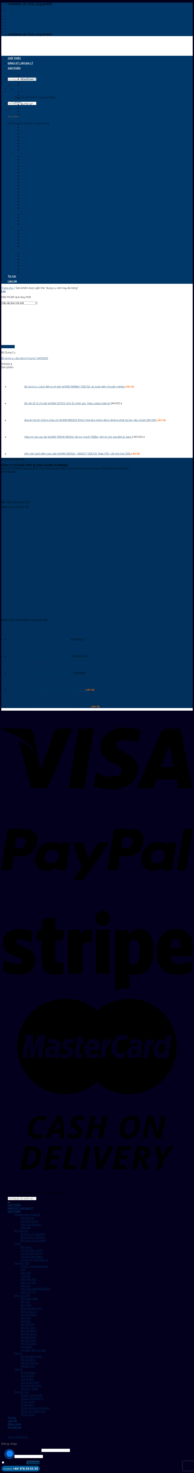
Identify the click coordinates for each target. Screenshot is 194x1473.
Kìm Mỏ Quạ (28, 185)
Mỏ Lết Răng (28, 217)
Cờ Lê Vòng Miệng (31, 111)
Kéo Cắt (25, 143)
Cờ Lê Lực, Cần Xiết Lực (34, 117)
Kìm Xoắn (26, 204)
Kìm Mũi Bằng (29, 188)
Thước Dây (27, 262)
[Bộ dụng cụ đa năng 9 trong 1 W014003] (21, 343)
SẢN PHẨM (14, 68)
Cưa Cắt (26, 133)
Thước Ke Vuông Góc (33, 269)
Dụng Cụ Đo (21, 249)
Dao (23, 127)
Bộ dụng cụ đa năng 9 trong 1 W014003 (24, 358)
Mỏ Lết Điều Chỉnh (31, 214)
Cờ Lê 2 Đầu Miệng (32, 114)
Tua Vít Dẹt (27, 236)
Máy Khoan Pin (29, 78)
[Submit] (9, 83)
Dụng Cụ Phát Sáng (32, 124)
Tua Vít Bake (28, 230)
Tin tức (12, 276)
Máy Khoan (27, 75)
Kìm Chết (26, 162)
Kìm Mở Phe (27, 182)
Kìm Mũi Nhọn (29, 194)
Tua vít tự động (29, 246)
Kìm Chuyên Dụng (31, 165)
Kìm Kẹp (25, 178)
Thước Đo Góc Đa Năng (35, 265)
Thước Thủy (28, 272)
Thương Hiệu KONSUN (27, 72)
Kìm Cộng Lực (29, 169)
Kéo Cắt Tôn (28, 149)
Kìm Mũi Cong (29, 191)
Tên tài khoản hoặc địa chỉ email (21, 1450)
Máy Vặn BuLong (31, 82)
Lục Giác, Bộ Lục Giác (33, 207)
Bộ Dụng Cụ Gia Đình (33, 91)
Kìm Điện (26, 175)
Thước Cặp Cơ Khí (31, 252)
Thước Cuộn (28, 259)
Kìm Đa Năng (28, 172)
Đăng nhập (33, 1463)
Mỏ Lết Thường (29, 220)
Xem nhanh (8, 346)
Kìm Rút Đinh (28, 198)
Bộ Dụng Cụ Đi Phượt (33, 95)
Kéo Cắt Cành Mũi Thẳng (35, 146)
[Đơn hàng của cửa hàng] (19, 303)
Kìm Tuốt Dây (28, 201)
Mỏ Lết (18, 211)
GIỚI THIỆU (14, 58)
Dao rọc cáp (28, 140)
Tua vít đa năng (30, 240)
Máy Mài (25, 85)
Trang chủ (7, 288)
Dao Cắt (26, 130)
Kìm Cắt (25, 159)
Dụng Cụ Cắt (21, 120)
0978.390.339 (24, 471)
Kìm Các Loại (22, 153)
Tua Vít (18, 227)
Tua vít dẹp (27, 233)
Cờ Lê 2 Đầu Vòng (31, 107)
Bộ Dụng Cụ (21, 88)
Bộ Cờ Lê (26, 104)
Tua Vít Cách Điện (31, 243)
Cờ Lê (17, 101)
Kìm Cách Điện (29, 156)
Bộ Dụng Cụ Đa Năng (33, 98)
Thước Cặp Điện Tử (32, 256)
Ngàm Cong (28, 223)
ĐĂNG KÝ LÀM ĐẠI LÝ (20, 63)
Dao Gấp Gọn (29, 136)
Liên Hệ (12, 281)
